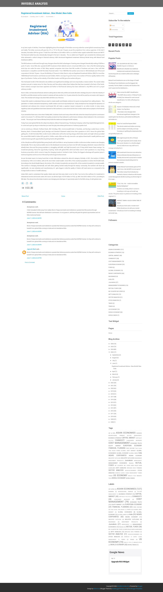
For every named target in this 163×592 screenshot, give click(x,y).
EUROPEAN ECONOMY (115, 264)
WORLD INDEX (113, 315)
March (114, 374)
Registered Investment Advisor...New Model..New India (46, 13)
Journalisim (112, 282)
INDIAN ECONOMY (135, 455)
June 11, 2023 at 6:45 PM (34, 231)
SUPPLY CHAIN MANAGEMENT (129, 473)
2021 (112, 385)
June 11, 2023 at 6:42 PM (34, 218)
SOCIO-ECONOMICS (130, 470)
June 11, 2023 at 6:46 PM (34, 244)
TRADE (111, 306)
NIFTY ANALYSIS (113, 294)
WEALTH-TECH (138, 542)
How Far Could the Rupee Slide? (126, 123)
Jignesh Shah (31, 249)
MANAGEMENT (138, 460)
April (113, 371)
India (110, 279)
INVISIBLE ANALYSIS (34, 3)
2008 (112, 422)
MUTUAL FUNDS (114, 288)
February (115, 377)
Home (63, 196)
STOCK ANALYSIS (114, 300)
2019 (112, 391)
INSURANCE (112, 276)
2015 (112, 402)
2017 (112, 397)
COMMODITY (112, 258)
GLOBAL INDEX (133, 453)
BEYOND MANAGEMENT (134, 435)
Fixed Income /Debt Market (117, 509)
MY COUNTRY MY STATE (116, 291)
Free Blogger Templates (135, 588)
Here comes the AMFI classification (127, 92)
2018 (112, 394)
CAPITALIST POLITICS (124, 496)
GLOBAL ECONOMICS (125, 512)
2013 (112, 408)
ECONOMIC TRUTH (136, 443)
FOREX (111, 267)
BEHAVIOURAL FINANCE (117, 435)
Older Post (101, 196)
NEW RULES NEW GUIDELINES (133, 529)
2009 (112, 419)
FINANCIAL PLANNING (117, 448)
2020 (112, 388)
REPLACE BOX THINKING (134, 468)
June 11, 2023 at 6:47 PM (34, 258)
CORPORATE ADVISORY (134, 440)
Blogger (140, 586)
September (115, 355)
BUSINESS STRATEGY (115, 252)
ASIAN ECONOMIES (114, 249)
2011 (112, 413)
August (114, 357)
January (114, 380)
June (113, 363)
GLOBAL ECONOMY (114, 270)
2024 (112, 349)
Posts (112, 25)
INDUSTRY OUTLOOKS (128, 458)
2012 (112, 411)
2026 (112, 343)
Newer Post (25, 196)
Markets (131, 463)
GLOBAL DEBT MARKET (128, 450)
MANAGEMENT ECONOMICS (117, 285)
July (113, 360)
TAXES (110, 303)
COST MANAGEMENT (115, 261)
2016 (112, 399)
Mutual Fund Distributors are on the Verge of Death (124, 80)
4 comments (49, 16)
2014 (112, 405)
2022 (112, 382)
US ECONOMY (113, 309)
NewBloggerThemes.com (119, 588)
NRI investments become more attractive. (129, 152)
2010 (112, 416)
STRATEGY (118, 473)
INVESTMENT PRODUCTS (116, 460)
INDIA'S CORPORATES (115, 273)
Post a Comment (30, 262)
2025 (112, 346)
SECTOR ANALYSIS (114, 297)
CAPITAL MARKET (114, 255)
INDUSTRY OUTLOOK (114, 458)
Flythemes (97, 588)
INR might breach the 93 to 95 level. (127, 138)
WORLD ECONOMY (114, 312)
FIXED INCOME (130, 448)
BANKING (139, 433)
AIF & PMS (112, 433)
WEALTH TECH (132, 475)
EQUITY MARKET (115, 445)
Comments (114, 29)
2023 (112, 352)
